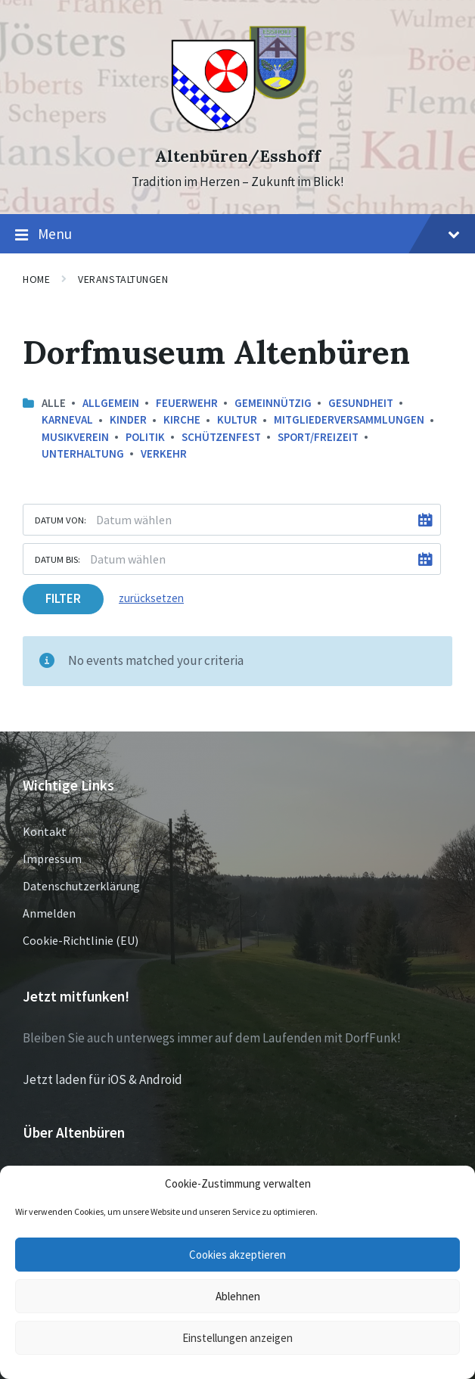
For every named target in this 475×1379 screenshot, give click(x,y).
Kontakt (45, 831)
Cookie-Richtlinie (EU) (80, 940)
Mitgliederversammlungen (349, 419)
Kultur (237, 419)
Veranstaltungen (123, 279)
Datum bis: (57, 559)
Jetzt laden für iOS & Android (102, 1079)
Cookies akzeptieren (237, 1254)
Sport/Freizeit (318, 437)
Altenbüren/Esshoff (238, 156)
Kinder (128, 419)
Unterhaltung (83, 453)
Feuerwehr (187, 403)
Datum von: (60, 520)
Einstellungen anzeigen (237, 1338)
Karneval (67, 419)
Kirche (181, 419)
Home (36, 279)
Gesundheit (360, 403)
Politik (145, 437)
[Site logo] (238, 129)
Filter (63, 598)
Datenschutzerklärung (81, 885)
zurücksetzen (151, 598)
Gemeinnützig (273, 403)
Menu (237, 234)
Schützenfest (221, 437)
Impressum (52, 858)
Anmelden (49, 913)
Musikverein (75, 437)
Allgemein (110, 403)
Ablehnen (238, 1296)
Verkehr (164, 453)
